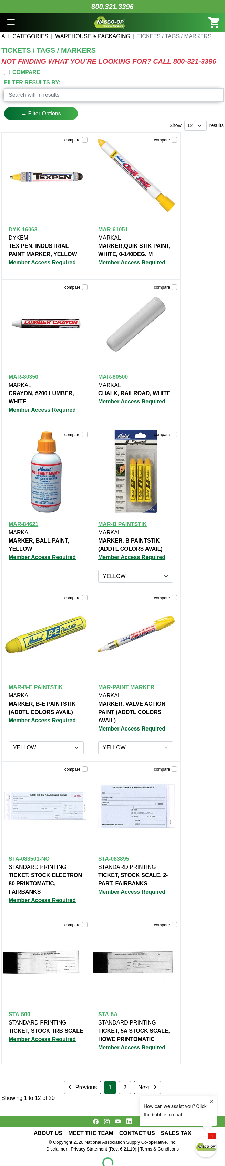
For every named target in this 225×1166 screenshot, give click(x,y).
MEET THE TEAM (90, 1133)
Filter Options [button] (41, 113)
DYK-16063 (23, 229)
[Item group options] (135, 576)
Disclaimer (56, 1149)
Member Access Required (42, 262)
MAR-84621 (23, 524)
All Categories (24, 36)
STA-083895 (113, 859)
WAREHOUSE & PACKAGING (92, 36)
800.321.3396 (112, 6)
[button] (11, 22)
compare (72, 140)
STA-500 (19, 1014)
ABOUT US (48, 1133)
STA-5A (108, 1014)
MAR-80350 (23, 377)
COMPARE (26, 72)
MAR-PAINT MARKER (126, 687)
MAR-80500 (113, 377)
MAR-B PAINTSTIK (122, 524)
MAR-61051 (113, 229)
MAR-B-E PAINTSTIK (36, 687)
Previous (83, 1087)
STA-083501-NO (29, 859)
